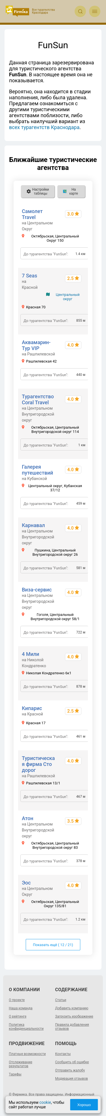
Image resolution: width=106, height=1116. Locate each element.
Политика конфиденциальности (26, 1027)
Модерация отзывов (71, 1079)
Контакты (63, 1054)
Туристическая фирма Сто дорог (38, 764)
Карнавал (33, 525)
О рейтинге (17, 1016)
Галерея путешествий (37, 470)
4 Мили (30, 654)
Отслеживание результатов (20, 1064)
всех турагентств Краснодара (44, 127)
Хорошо (84, 1105)
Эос (26, 883)
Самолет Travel (32, 214)
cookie (45, 1102)
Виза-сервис (37, 590)
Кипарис (32, 708)
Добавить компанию (71, 1008)
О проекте (17, 1000)
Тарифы (15, 1074)
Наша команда (21, 1008)
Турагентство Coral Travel (38, 399)
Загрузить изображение (74, 1016)
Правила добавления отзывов (72, 1027)
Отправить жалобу (70, 1070)
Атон (27, 818)
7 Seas (29, 276)
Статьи (60, 1000)
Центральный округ (67, 296)
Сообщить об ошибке (72, 1062)
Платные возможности (27, 1054)
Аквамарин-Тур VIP (36, 345)
